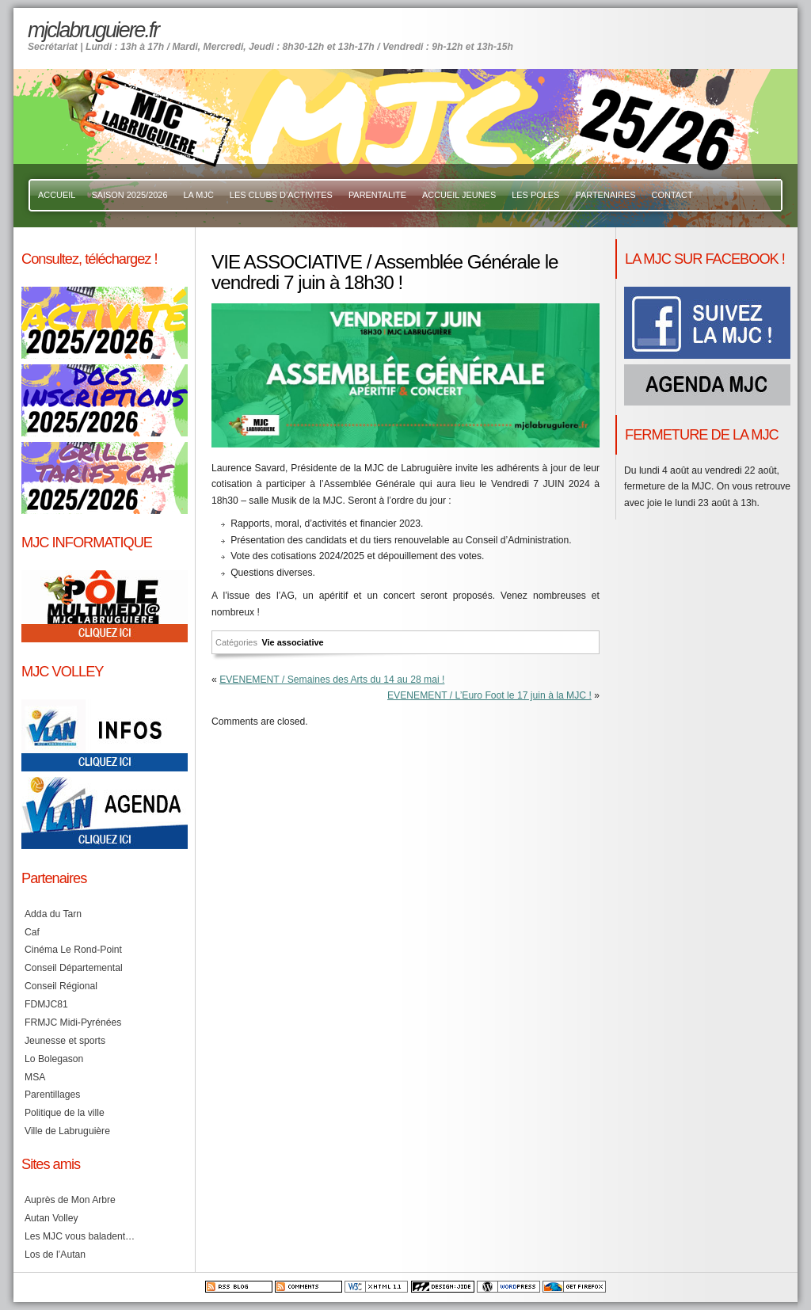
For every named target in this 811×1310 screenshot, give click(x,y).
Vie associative (292, 642)
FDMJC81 (46, 1004)
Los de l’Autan (55, 1254)
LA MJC (199, 195)
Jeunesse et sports (65, 1040)
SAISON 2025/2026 (129, 195)
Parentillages (52, 1094)
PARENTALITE (377, 195)
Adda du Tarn (53, 914)
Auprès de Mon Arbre (70, 1199)
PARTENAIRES (605, 195)
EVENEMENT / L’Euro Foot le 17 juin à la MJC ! (489, 695)
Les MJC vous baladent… (80, 1236)
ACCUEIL (56, 195)
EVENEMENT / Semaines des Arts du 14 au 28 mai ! (331, 679)
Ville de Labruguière (67, 1131)
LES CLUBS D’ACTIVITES (281, 195)
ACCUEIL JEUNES (459, 195)
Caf (32, 932)
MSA (35, 1077)
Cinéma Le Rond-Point (73, 949)
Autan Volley (51, 1218)
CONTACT (672, 195)
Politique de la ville (65, 1112)
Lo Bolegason (54, 1058)
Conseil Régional (61, 986)
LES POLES (535, 195)
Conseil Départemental (74, 967)
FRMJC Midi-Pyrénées (73, 1022)
